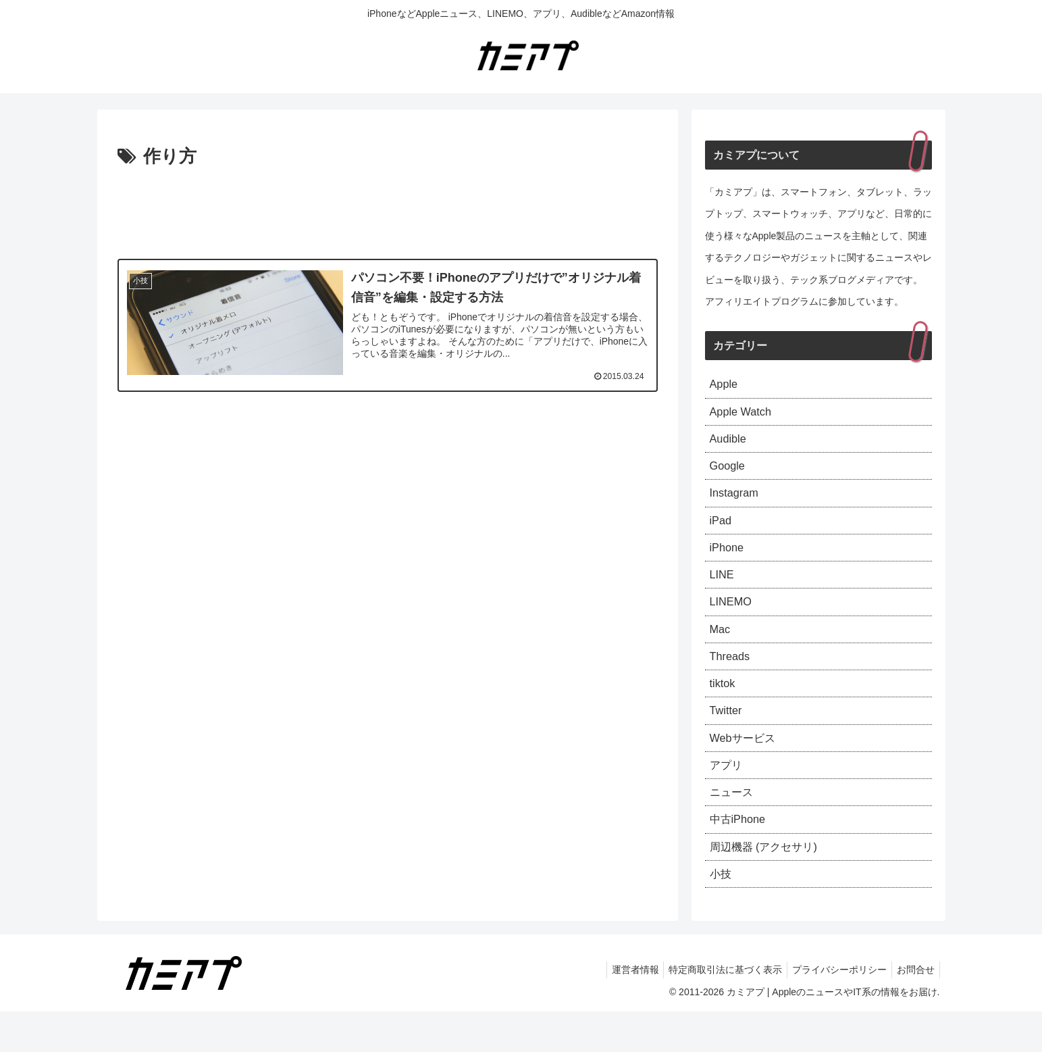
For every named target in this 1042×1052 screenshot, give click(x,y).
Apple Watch (744, 415)
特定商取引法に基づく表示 (715, 1010)
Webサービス (746, 766)
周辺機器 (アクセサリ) (770, 884)
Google (729, 473)
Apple (725, 385)
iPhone (729, 561)
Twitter (728, 737)
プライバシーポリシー (833, 1010)
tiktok (724, 708)
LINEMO (733, 619)
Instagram (737, 502)
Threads (732, 678)
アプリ (728, 796)
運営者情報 (620, 1010)
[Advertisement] (388, 209)
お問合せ (914, 1010)
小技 (722, 913)
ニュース (734, 825)
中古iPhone (741, 854)
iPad (722, 531)
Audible (730, 444)
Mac (721, 649)
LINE (723, 590)
